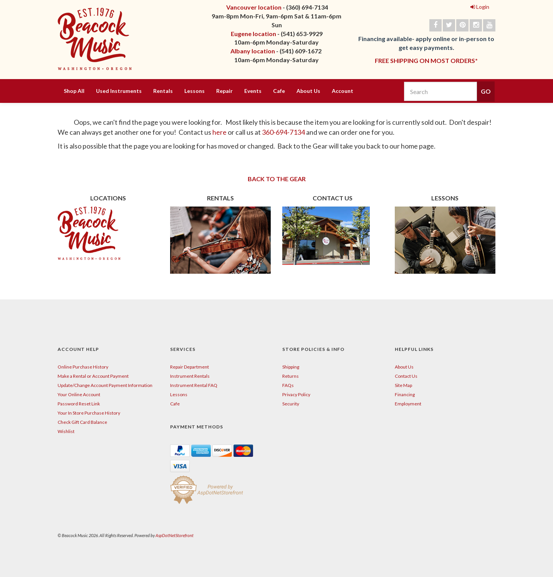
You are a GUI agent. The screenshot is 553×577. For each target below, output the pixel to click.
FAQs (288, 385)
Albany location (252, 51)
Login (479, 6)
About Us (308, 91)
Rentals (163, 91)
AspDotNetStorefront (175, 535)
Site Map (403, 385)
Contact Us (406, 376)
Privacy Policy (296, 394)
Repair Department (189, 367)
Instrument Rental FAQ (193, 385)
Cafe (279, 91)
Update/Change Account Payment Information (105, 385)
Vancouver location (253, 7)
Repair (224, 91)
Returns (290, 376)
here (220, 132)
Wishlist (66, 431)
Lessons (194, 91)
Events (253, 91)
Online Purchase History (83, 367)
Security (290, 404)
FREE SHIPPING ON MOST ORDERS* (426, 60)
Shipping (290, 367)
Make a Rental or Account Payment (93, 376)
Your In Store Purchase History (89, 413)
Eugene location (253, 33)
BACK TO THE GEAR (277, 178)
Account (342, 91)
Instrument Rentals (190, 376)
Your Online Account (79, 394)
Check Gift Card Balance (82, 422)
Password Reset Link (79, 404)
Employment (408, 404)
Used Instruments (119, 91)
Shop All (74, 91)
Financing (405, 394)
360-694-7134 (283, 132)
